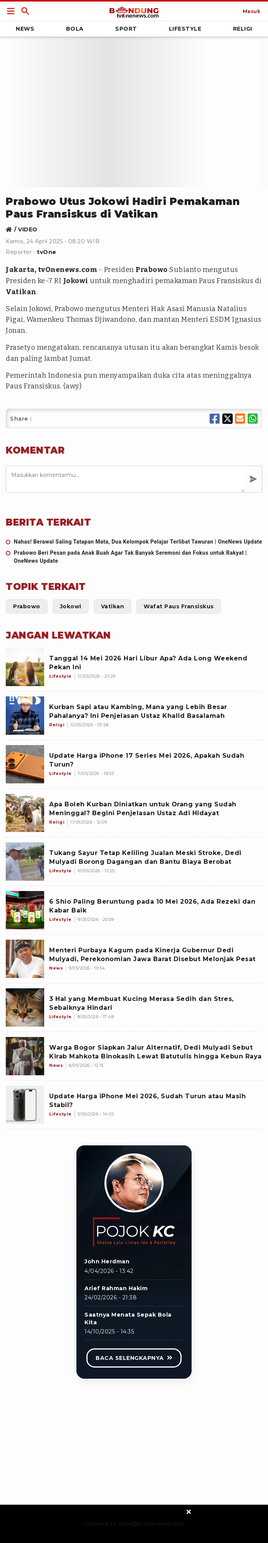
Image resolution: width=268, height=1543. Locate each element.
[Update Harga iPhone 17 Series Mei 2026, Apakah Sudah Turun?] (25, 764)
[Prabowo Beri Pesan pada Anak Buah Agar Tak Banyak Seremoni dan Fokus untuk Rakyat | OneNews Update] (134, 557)
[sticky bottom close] (188, 1511)
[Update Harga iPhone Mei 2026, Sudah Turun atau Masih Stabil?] (25, 1105)
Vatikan (21, 292)
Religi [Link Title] (242, 28)
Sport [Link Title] (126, 28)
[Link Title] (11, 11)
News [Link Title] (25, 28)
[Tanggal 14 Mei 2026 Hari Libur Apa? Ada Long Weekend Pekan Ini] (25, 667)
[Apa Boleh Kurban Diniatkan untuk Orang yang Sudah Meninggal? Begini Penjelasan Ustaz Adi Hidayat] (25, 813)
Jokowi (75, 281)
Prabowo (152, 269)
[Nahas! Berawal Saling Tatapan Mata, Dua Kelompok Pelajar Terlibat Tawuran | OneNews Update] (134, 542)
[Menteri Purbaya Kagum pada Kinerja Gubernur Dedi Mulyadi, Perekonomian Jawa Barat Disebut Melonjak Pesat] (25, 959)
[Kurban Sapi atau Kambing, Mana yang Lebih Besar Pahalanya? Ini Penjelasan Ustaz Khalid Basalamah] (25, 715)
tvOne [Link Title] (46, 252)
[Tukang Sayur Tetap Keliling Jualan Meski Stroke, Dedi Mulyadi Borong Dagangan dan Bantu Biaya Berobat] (25, 861)
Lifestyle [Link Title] (185, 28)
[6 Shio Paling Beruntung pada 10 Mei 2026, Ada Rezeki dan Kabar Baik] (25, 910)
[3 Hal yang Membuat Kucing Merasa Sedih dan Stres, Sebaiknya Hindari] (25, 1007)
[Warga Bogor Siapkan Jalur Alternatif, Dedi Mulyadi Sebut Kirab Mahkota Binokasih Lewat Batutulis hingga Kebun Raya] (25, 1056)
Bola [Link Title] (75, 28)
